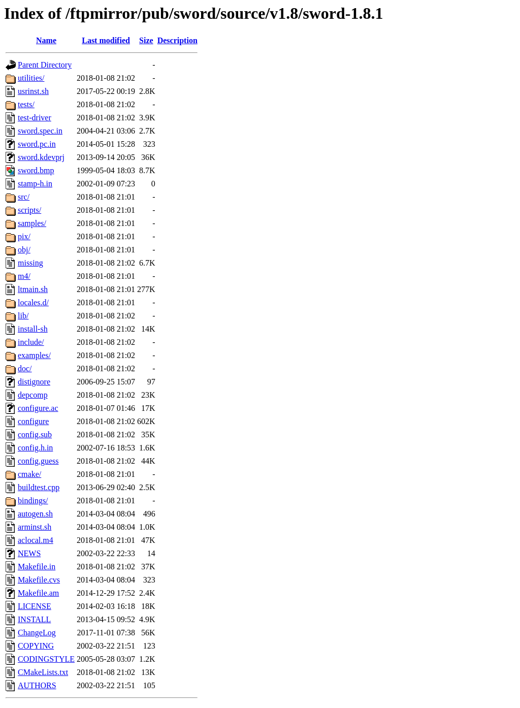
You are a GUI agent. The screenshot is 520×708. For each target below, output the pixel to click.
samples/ (32, 223)
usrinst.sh (33, 91)
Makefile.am (38, 593)
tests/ (26, 104)
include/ (31, 342)
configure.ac (38, 408)
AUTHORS (37, 685)
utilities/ (31, 78)
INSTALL (34, 619)
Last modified (106, 40)
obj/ (24, 249)
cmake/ (29, 474)
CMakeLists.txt (43, 672)
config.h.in (35, 447)
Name (46, 40)
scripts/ (29, 210)
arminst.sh (34, 527)
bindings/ (33, 500)
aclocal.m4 (35, 540)
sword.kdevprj (41, 157)
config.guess (38, 461)
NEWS (29, 553)
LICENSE (34, 606)
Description (177, 40)
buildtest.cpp (38, 487)
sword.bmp (36, 170)
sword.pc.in (37, 144)
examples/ (34, 355)
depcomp (33, 395)
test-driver (34, 117)
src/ (23, 196)
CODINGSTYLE (46, 659)
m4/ (24, 276)
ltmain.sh (33, 289)
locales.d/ (33, 302)
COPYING (36, 645)
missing (30, 263)
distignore (34, 381)
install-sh (33, 329)
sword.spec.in (40, 130)
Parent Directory (45, 64)
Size (146, 40)
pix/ (24, 236)
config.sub (35, 434)
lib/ (23, 315)
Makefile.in (36, 566)
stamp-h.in (35, 183)
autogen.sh (35, 513)
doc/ (25, 368)
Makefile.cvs (39, 579)
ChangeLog (37, 632)
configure (33, 421)
